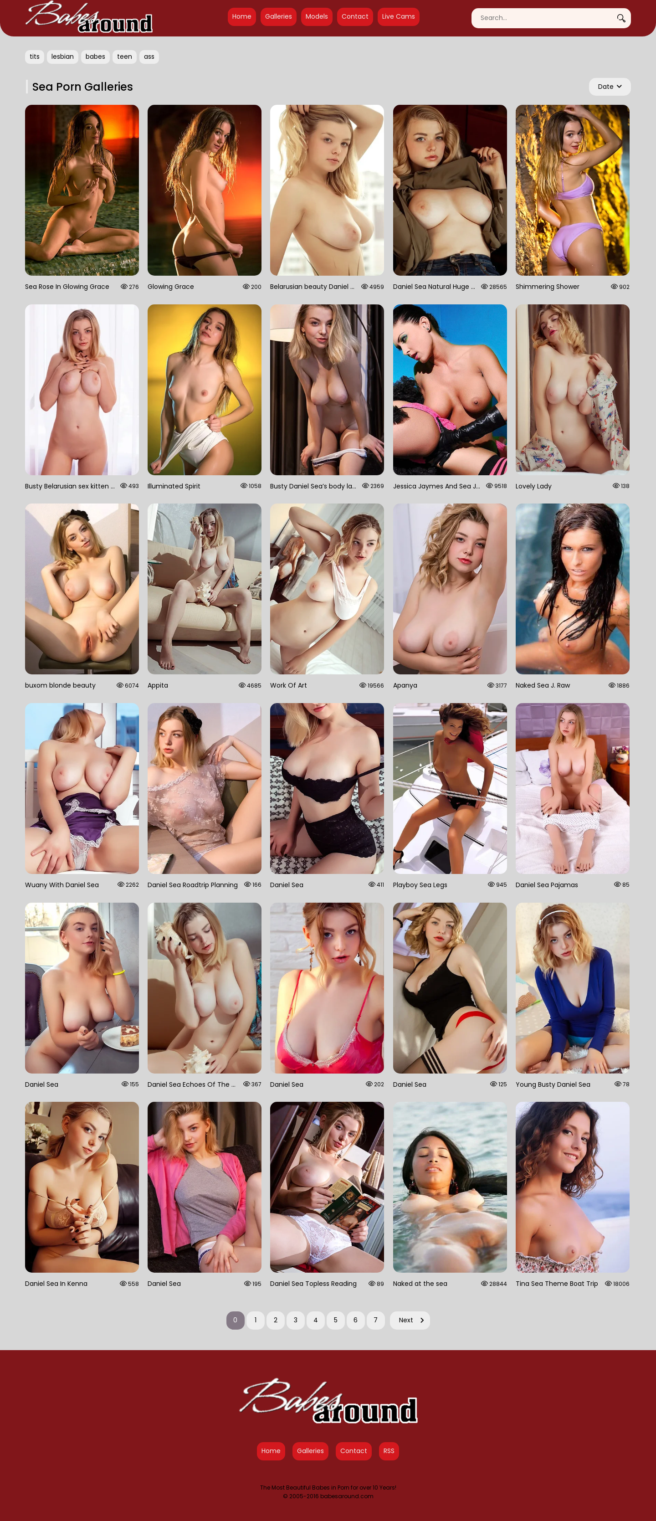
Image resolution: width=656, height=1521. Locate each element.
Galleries (278, 16)
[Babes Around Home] (89, 18)
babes (95, 56)
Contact (355, 16)
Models (317, 16)
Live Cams (398, 16)
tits (35, 56)
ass (149, 56)
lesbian (62, 56)
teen (124, 56)
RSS (389, 1450)
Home (241, 16)
